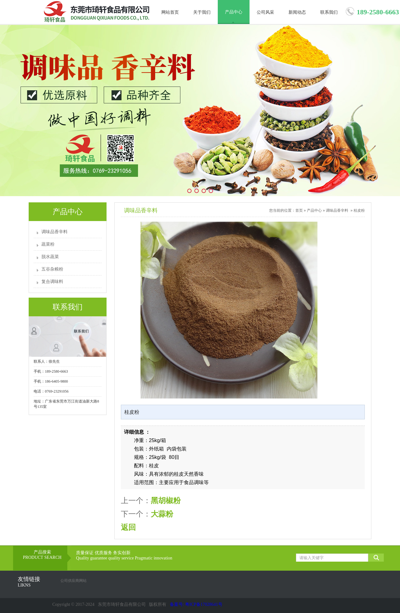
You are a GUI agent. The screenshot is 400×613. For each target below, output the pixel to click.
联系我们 (329, 12)
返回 (128, 527)
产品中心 (233, 12)
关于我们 (202, 12)
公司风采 (265, 12)
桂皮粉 (359, 210)
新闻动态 (297, 12)
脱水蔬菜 (50, 256)
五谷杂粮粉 (52, 269)
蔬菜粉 (48, 244)
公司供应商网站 (73, 580)
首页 (299, 210)
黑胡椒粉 (166, 500)
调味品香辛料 (54, 231)
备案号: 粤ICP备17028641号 (196, 604)
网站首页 (170, 12)
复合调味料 (52, 281)
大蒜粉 (162, 514)
